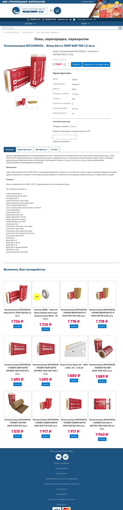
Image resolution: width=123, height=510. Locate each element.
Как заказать (61, 473)
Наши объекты (61, 468)
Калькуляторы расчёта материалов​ (61, 479)
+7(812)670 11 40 (35, 19)
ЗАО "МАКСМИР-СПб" (11, 32)
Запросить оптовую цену (96, 64)
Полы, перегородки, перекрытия (47, 32)
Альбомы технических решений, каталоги (61, 484)
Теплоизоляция (27, 32)
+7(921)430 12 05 (50, 19)
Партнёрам (61, 489)
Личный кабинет (95, 2)
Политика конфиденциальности (61, 499)
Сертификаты (61, 494)
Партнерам (61, 504)
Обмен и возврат (61, 463)
